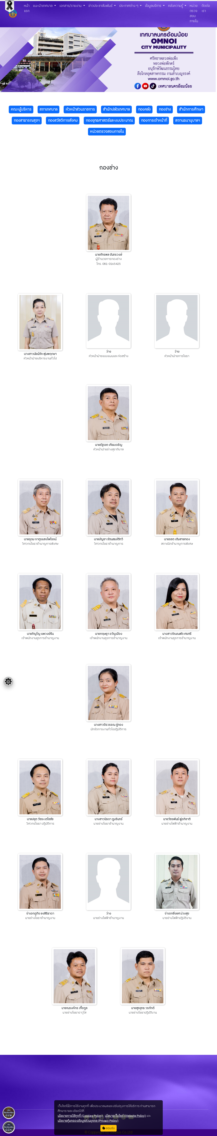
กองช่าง (165, 109)
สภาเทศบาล (48, 109)
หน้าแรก (26, 8)
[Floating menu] (8, 682)
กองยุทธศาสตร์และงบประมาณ (109, 120)
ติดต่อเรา (206, 8)
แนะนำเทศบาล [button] (43, 6)
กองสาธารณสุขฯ (27, 120)
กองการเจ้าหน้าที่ (154, 120)
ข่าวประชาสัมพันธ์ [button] (100, 6)
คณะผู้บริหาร (21, 109)
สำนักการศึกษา (191, 109)
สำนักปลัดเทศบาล (116, 109)
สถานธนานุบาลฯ (187, 120)
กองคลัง (144, 109)
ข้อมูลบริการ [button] (153, 6)
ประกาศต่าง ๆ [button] (129, 6)
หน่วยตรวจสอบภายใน (194, 13)
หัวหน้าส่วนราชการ (80, 109)
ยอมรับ (108, 1128)
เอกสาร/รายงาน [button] (70, 6)
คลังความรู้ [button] (176, 6)
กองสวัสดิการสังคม (63, 120)
